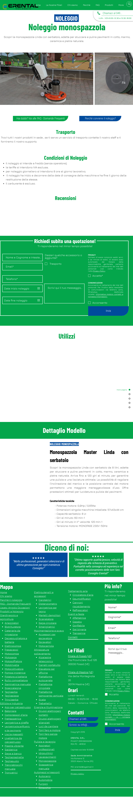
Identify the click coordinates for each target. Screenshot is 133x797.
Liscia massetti (14, 734)
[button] (109, 5)
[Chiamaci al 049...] (83, 719)
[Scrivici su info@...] (83, 725)
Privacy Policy (99, 271)
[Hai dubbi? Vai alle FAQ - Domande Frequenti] (40, 118)
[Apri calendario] (39, 288)
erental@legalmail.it (84, 767)
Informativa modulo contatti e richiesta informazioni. (105, 295)
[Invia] (108, 311)
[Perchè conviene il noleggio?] (100, 118)
